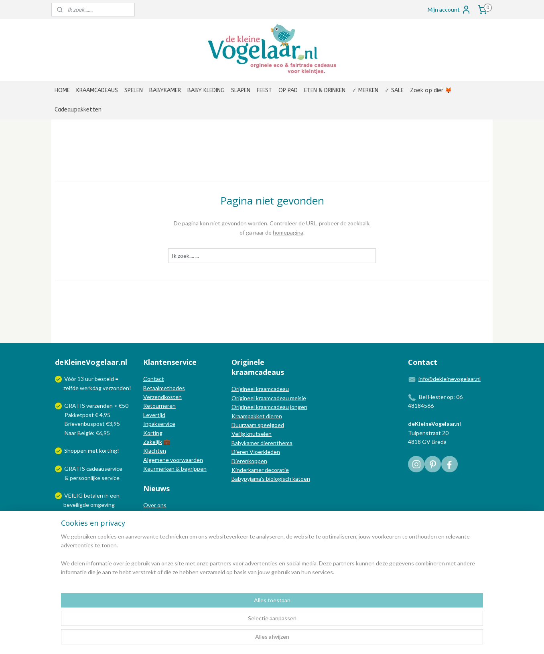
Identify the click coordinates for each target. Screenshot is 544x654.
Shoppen (75, 450)
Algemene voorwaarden (173, 459)
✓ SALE (394, 90)
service (110, 477)
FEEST (264, 90)
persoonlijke (85, 477)
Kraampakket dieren (256, 416)
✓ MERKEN (365, 90)
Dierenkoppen (249, 461)
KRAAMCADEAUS (97, 90)
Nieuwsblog (158, 523)
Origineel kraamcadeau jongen (269, 406)
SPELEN (133, 90)
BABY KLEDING (206, 90)
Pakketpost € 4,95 (83, 414)
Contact (153, 378)
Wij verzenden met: (88, 522)
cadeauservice (104, 468)
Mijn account (449, 9)
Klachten (154, 450)
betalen (93, 495)
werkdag (90, 388)
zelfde (71, 388)
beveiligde (76, 504)
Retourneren (159, 405)
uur (89, 378)
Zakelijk (152, 441)
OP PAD (288, 90)
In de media (157, 513)
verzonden (116, 388)
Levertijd (154, 414)
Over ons (154, 505)
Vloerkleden (264, 451)
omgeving (102, 504)
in (106, 495)
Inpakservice (159, 423)
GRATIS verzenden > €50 (96, 405)
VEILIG (74, 495)
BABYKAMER (165, 90)
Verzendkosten (162, 396)
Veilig (238, 433)
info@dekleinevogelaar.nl (449, 378)
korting (108, 450)
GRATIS (75, 468)
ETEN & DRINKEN (324, 90)
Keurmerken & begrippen (175, 468)
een (115, 495)
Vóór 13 (74, 378)
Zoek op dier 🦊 (431, 90)
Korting (152, 432)
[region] (219, 622)
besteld (104, 378)
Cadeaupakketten (78, 109)
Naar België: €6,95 (87, 432)
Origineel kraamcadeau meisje (268, 398)
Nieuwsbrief (158, 531)
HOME (62, 90)
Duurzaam (244, 424)
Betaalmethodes (164, 388)
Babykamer (245, 442)
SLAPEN (240, 90)
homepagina (288, 232)
